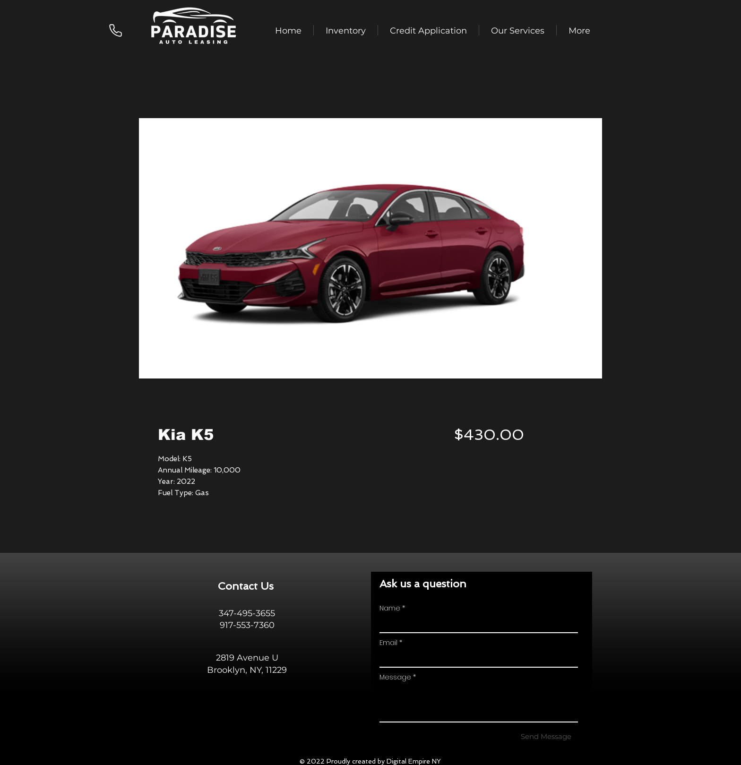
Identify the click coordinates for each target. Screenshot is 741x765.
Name (389, 608)
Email (388, 642)
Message (395, 677)
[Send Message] (546, 736)
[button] (346, 30)
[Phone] (115, 30)
